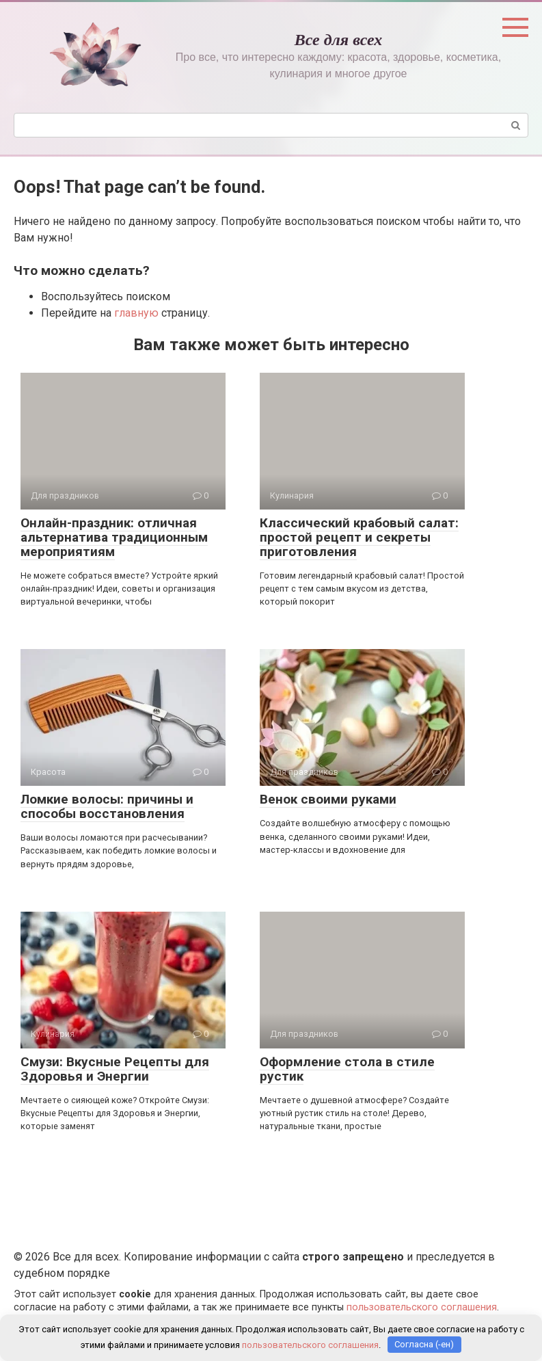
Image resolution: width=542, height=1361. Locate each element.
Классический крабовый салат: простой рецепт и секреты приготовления (359, 537)
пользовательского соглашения (422, 1307)
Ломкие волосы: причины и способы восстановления (107, 806)
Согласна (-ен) (424, 1344)
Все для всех (339, 40)
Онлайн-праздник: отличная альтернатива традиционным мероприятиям (114, 537)
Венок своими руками (328, 799)
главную (136, 312)
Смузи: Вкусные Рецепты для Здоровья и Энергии (115, 1069)
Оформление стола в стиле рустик (347, 1069)
